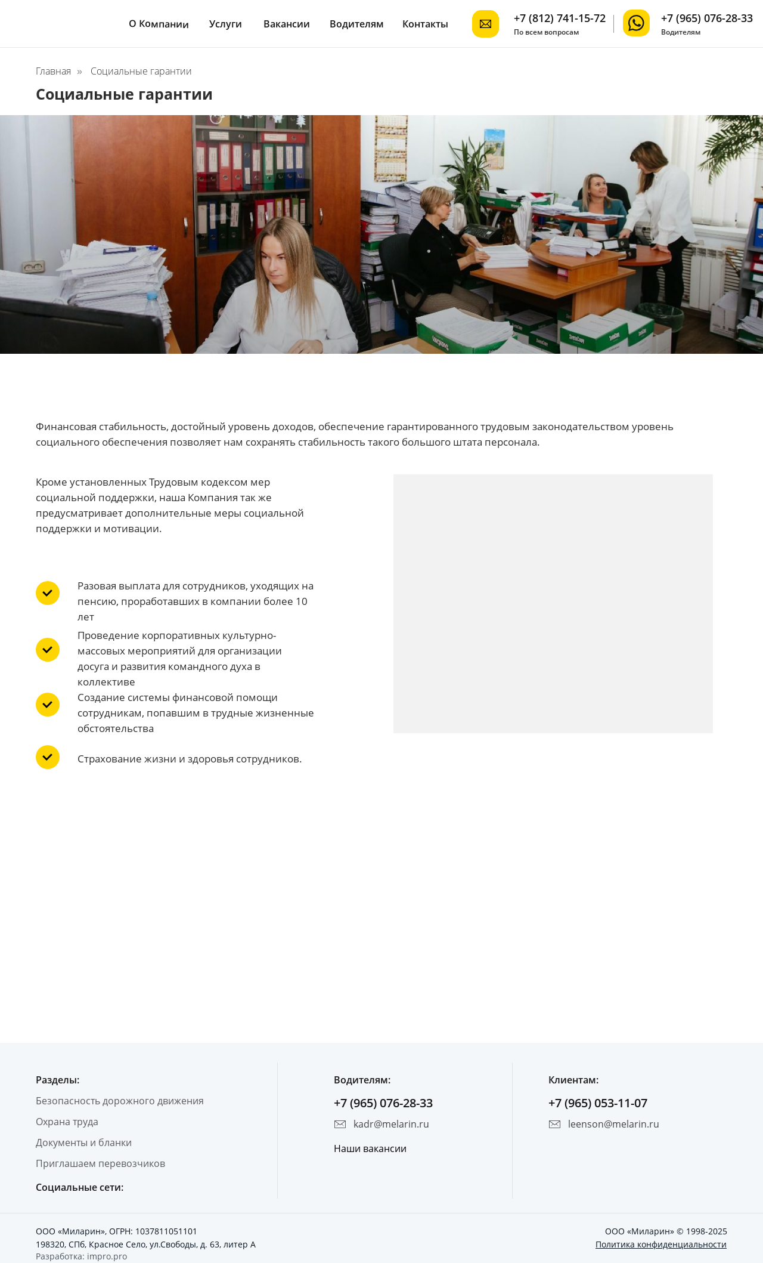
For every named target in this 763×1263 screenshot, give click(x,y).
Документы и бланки (84, 1142)
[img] (636, 23)
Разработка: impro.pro (81, 1256)
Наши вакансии (370, 1148)
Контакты (425, 23)
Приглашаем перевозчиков (100, 1163)
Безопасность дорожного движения (120, 1100)
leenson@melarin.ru (613, 1124)
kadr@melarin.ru (391, 1124)
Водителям (357, 23)
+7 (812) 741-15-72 (560, 18)
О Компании (159, 24)
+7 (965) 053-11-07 (597, 1103)
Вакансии (286, 23)
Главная (53, 71)
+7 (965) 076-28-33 (707, 18)
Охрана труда (67, 1121)
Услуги (225, 23)
